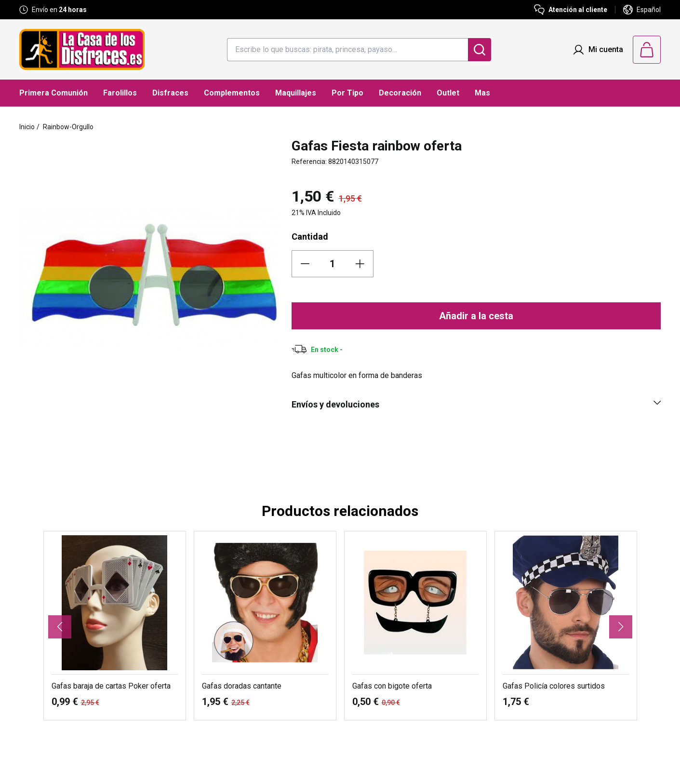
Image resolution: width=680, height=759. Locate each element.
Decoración (400, 92)
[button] (59, 626)
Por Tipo (347, 92)
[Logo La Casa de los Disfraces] (82, 49)
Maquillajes (295, 92)
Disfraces (170, 92)
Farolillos (120, 92)
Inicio (27, 127)
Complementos (232, 92)
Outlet (448, 92)
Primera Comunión (53, 92)
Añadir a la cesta (476, 316)
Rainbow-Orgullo (68, 127)
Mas (482, 92)
